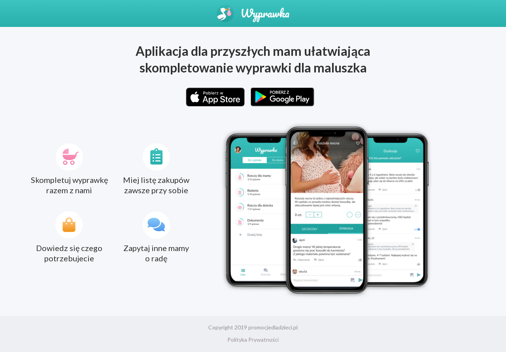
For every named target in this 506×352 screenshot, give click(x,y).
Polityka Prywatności (253, 339)
